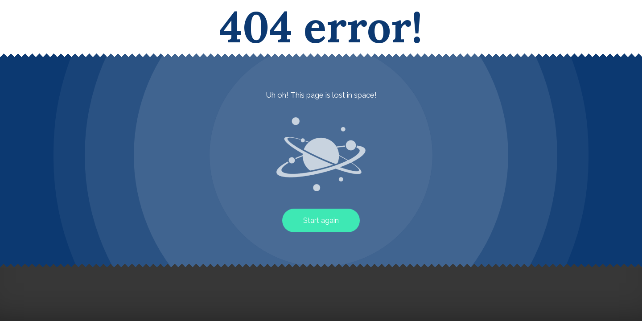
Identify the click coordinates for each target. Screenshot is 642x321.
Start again (321, 220)
